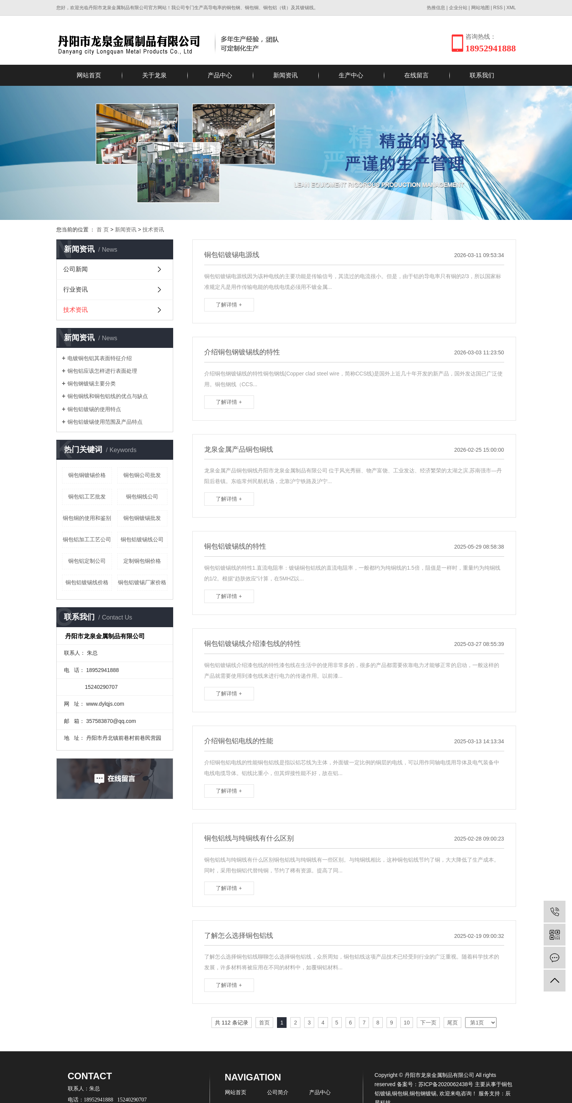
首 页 (103, 229)
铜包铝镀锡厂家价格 (142, 582)
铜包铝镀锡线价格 (87, 582)
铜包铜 (400, 1093)
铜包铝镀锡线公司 (142, 539)
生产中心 (351, 75)
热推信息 (436, 7)
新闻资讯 (285, 75)
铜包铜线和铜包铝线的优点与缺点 (107, 396)
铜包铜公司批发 (142, 475)
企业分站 (458, 7)
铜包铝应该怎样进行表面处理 (102, 371)
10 (407, 1022)
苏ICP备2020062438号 (445, 1084)
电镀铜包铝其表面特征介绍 (99, 358)
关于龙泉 (154, 75)
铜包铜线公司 (142, 496)
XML (511, 7)
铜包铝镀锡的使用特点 (94, 409)
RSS (498, 7)
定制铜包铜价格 (142, 561)
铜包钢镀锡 (423, 1093)
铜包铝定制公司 (87, 561)
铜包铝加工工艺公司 (87, 539)
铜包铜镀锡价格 (87, 475)
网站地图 (480, 7)
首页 (264, 1022)
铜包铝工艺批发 (87, 496)
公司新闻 (75, 269)
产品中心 (220, 75)
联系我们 (482, 75)
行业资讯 (75, 289)
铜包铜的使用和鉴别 (87, 518)
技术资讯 (153, 229)
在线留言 (416, 75)
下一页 (428, 1022)
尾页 (452, 1022)
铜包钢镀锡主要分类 (91, 383)
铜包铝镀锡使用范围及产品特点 (105, 422)
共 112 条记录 (231, 1022)
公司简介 (277, 1092)
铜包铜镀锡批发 (142, 518)
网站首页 (89, 75)
